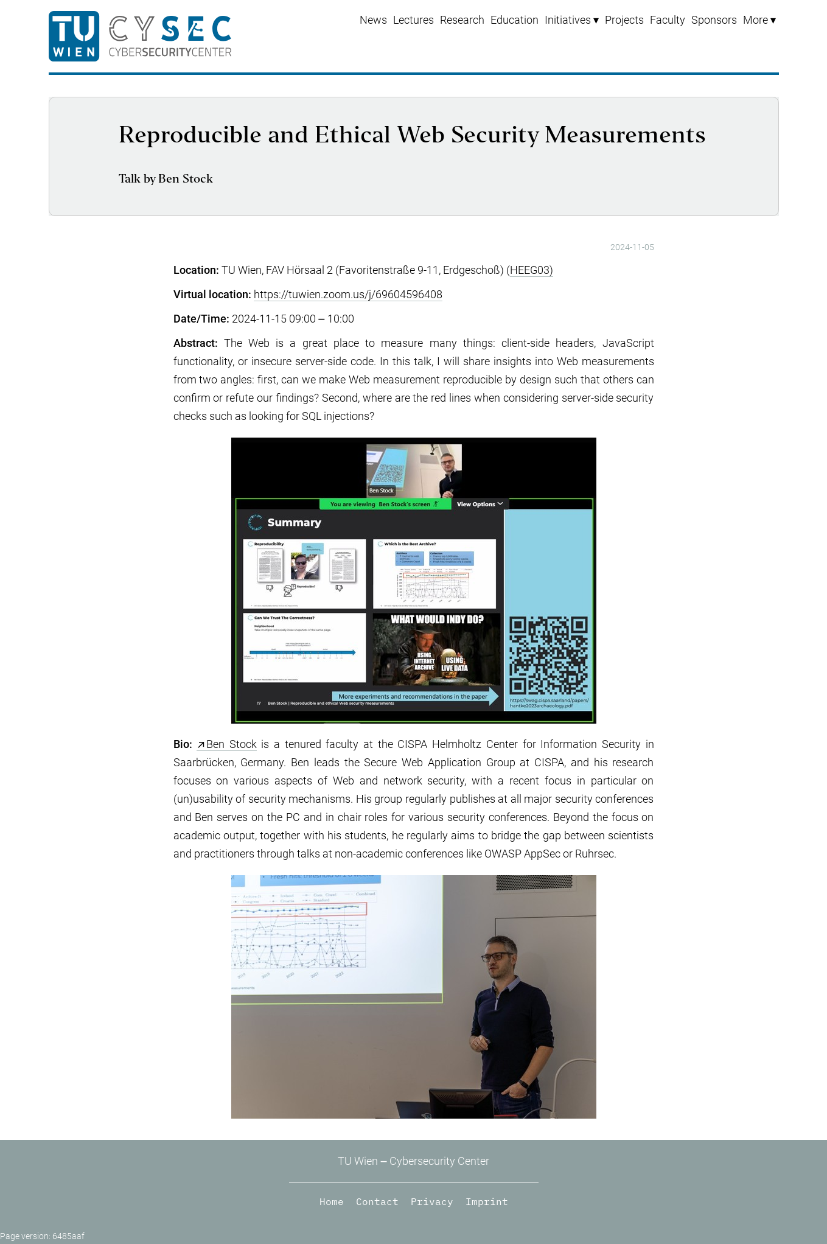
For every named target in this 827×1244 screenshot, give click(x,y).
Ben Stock (231, 744)
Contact (377, 1201)
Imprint (487, 1201)
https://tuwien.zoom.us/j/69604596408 (348, 294)
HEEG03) (531, 270)
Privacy (432, 1201)
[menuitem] (572, 19)
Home (331, 1201)
